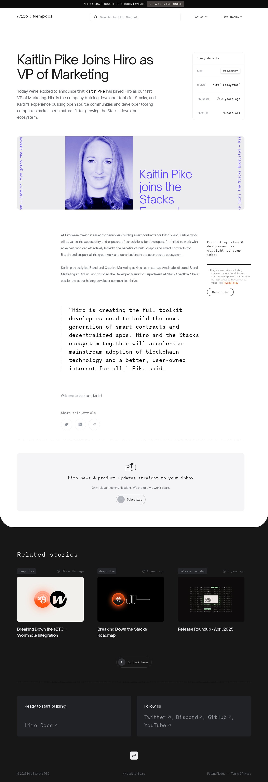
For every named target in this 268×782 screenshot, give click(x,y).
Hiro (216, 84)
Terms (235, 773)
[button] (200, 17)
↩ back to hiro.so (134, 773)
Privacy (246, 773)
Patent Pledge (216, 773)
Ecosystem (231, 84)
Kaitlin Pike (95, 91)
